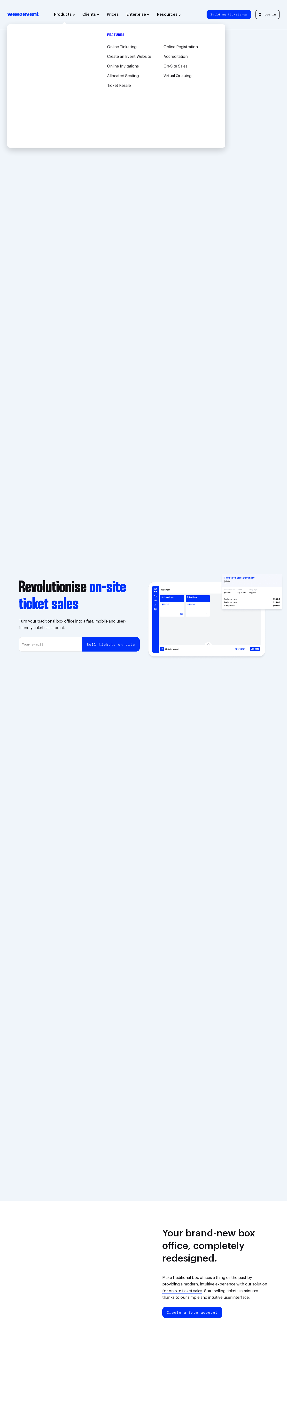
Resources (169, 14)
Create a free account (192, 1312)
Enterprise (137, 14)
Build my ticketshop (228, 14)
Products (64, 14)
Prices (113, 14)
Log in (267, 14)
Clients (90, 14)
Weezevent (23, 14)
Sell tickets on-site (111, 644)
